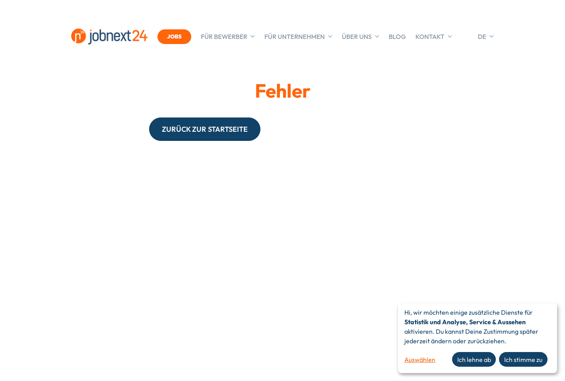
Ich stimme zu (523, 360)
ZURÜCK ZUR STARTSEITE (205, 129)
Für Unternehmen (298, 36)
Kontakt (433, 36)
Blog (397, 36)
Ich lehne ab (474, 360)
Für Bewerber (228, 36)
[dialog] (477, 338)
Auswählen (419, 360)
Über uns (360, 36)
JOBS (174, 36)
